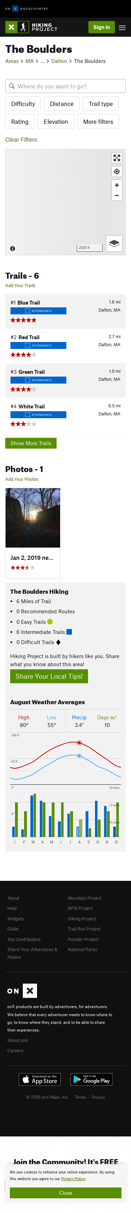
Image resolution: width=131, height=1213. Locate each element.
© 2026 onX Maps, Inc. (47, 1096)
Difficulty (23, 103)
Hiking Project (82, 918)
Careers (15, 1050)
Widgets (15, 918)
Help (12, 908)
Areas (12, 61)
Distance (62, 103)
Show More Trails (30, 443)
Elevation (56, 121)
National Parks (82, 949)
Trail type (101, 103)
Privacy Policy (73, 1179)
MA (30, 61)
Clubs (13, 929)
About (13, 898)
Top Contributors (24, 939)
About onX (17, 1040)
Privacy (98, 1096)
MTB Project (80, 908)
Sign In (101, 27)
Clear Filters (21, 139)
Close (65, 1193)
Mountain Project (84, 898)
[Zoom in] (117, 185)
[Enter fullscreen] (117, 158)
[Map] (65, 202)
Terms (80, 1096)
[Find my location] (117, 171)
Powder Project (83, 939)
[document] (65, 1183)
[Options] (114, 243)
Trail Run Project (84, 929)
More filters (98, 121)
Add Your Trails (20, 285)
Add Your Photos (21, 479)
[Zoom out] (117, 195)
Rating (20, 121)
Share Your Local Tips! (49, 676)
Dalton (59, 61)
